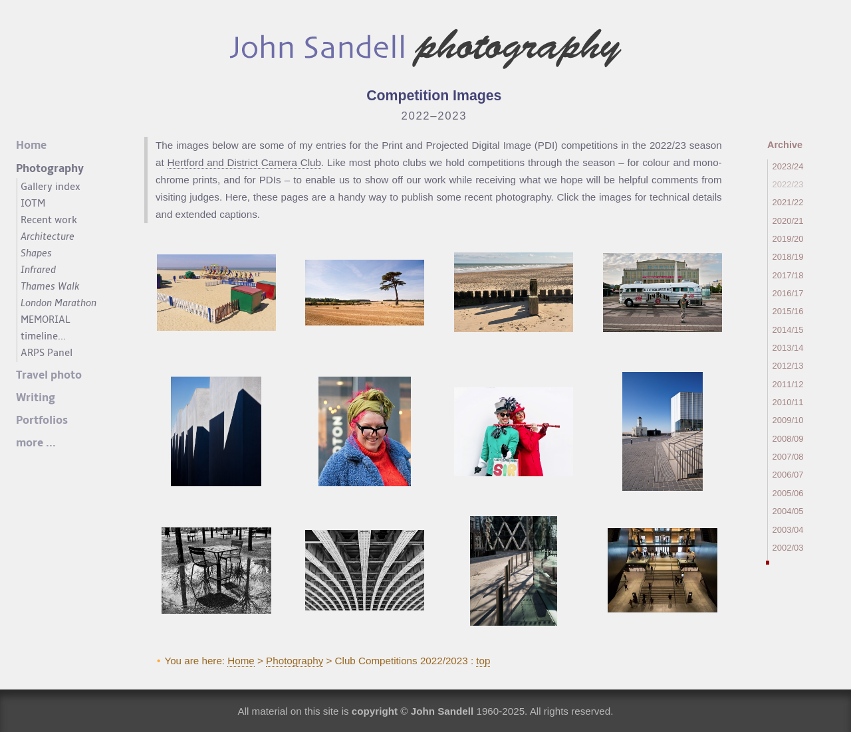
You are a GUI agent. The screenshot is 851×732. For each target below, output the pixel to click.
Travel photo (49, 375)
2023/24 (788, 166)
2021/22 (788, 202)
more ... (36, 443)
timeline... (43, 336)
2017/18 (788, 275)
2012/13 (788, 366)
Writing (35, 398)
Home (241, 660)
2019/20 (788, 239)
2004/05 (788, 511)
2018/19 (788, 257)
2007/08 (788, 457)
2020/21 (788, 221)
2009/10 (788, 420)
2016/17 (788, 293)
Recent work (49, 220)
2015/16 (788, 311)
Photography (294, 660)
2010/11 (788, 402)
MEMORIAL (45, 319)
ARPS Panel (46, 353)
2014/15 (788, 330)
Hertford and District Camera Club (244, 162)
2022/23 (788, 184)
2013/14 (788, 348)
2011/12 (788, 384)
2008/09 (788, 439)
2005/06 (788, 493)
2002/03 (788, 548)
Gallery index (50, 187)
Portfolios (42, 420)
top (483, 660)
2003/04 (788, 530)
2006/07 (788, 475)
